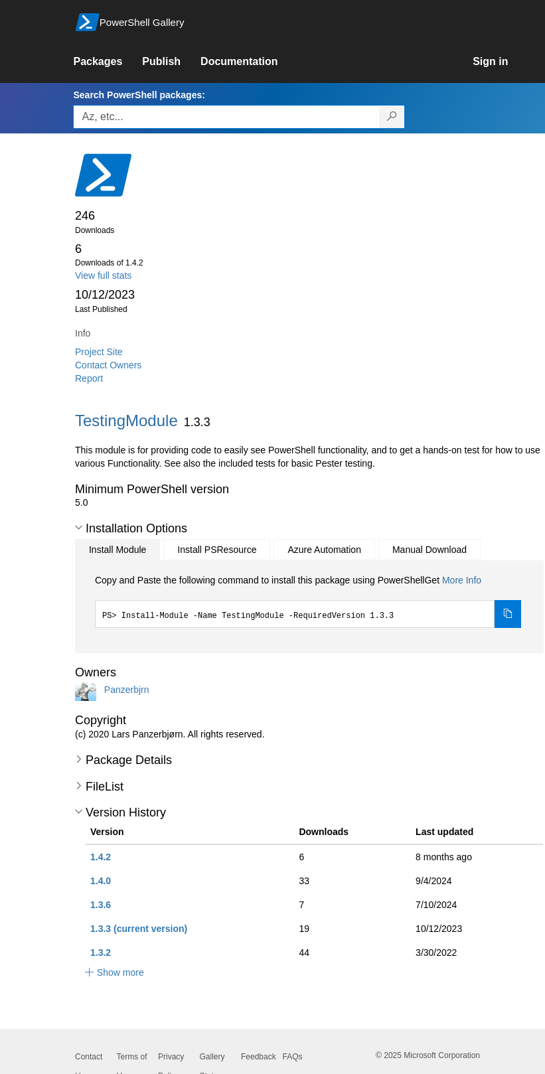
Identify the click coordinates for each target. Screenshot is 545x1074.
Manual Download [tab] (429, 549)
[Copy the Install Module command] (508, 614)
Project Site (99, 351)
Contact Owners (108, 365)
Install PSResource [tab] (216, 549)
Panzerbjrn (126, 689)
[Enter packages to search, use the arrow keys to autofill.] (226, 117)
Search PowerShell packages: (138, 95)
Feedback (258, 1056)
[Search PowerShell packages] (392, 117)
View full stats (103, 275)
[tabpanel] (308, 601)
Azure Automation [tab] (324, 549)
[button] (78, 528)
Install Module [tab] (117, 549)
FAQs (293, 1056)
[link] (107, 61)
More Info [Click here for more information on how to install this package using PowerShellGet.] (461, 580)
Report (89, 378)
